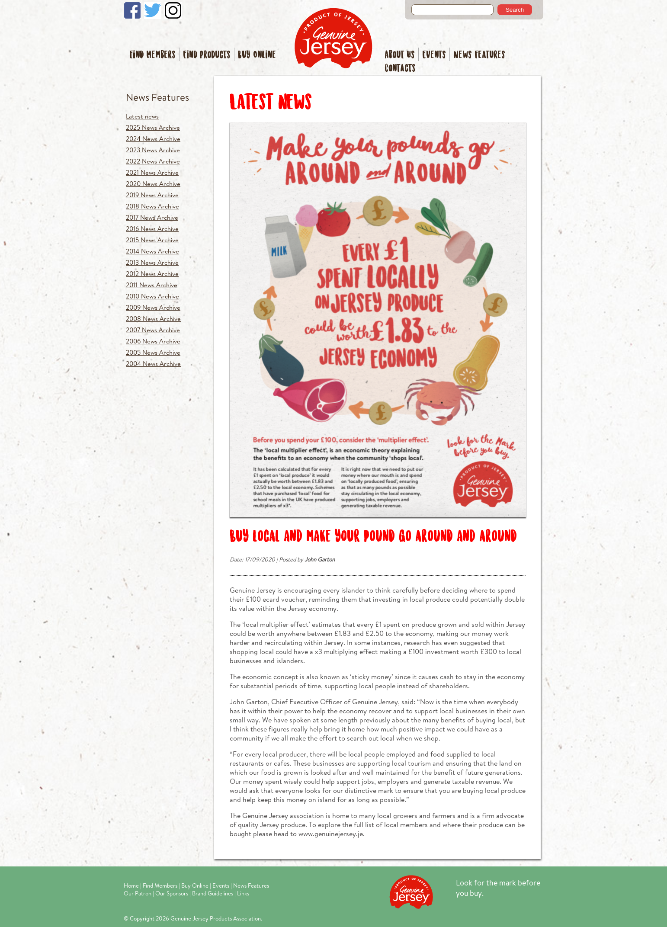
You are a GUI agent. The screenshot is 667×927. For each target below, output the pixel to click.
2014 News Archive (152, 251)
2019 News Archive (152, 195)
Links (243, 893)
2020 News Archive (153, 184)
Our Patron (137, 893)
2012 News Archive (152, 273)
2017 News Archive (152, 217)
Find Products (207, 55)
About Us (400, 55)
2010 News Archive (152, 296)
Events (434, 55)
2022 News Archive (153, 161)
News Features (479, 55)
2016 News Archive (152, 229)
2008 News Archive (153, 318)
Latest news (142, 116)
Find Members (152, 55)
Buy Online (257, 55)
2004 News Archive (153, 363)
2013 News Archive (152, 262)
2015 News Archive (152, 240)
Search (515, 9)
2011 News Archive (151, 285)
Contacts (400, 69)
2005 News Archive (153, 352)
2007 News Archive (153, 330)
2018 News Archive (152, 206)
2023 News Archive (153, 150)
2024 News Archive (153, 139)
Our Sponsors (171, 893)
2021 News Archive (152, 172)
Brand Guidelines (212, 893)
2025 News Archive (153, 127)
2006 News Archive (153, 341)
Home (131, 885)
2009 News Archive (153, 307)
